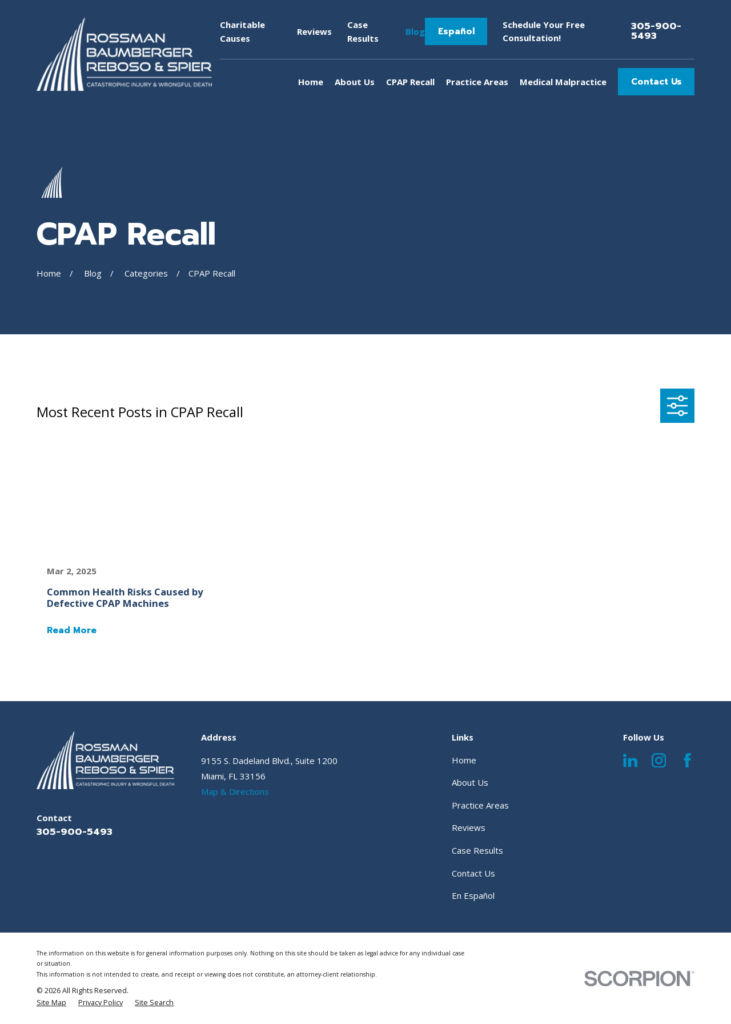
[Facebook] (687, 760)
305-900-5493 (656, 31)
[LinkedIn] (630, 760)
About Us (470, 782)
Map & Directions (235, 791)
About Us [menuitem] (355, 81)
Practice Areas (480, 805)
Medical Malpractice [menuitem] (563, 81)
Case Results (477, 850)
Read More (72, 630)
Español (456, 31)
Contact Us (656, 81)
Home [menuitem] (310, 81)
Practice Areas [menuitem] (477, 81)
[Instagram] (659, 760)
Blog (415, 31)
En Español (473, 895)
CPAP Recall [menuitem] (410, 81)
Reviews (314, 31)
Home (464, 760)
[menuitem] (51, 1003)
